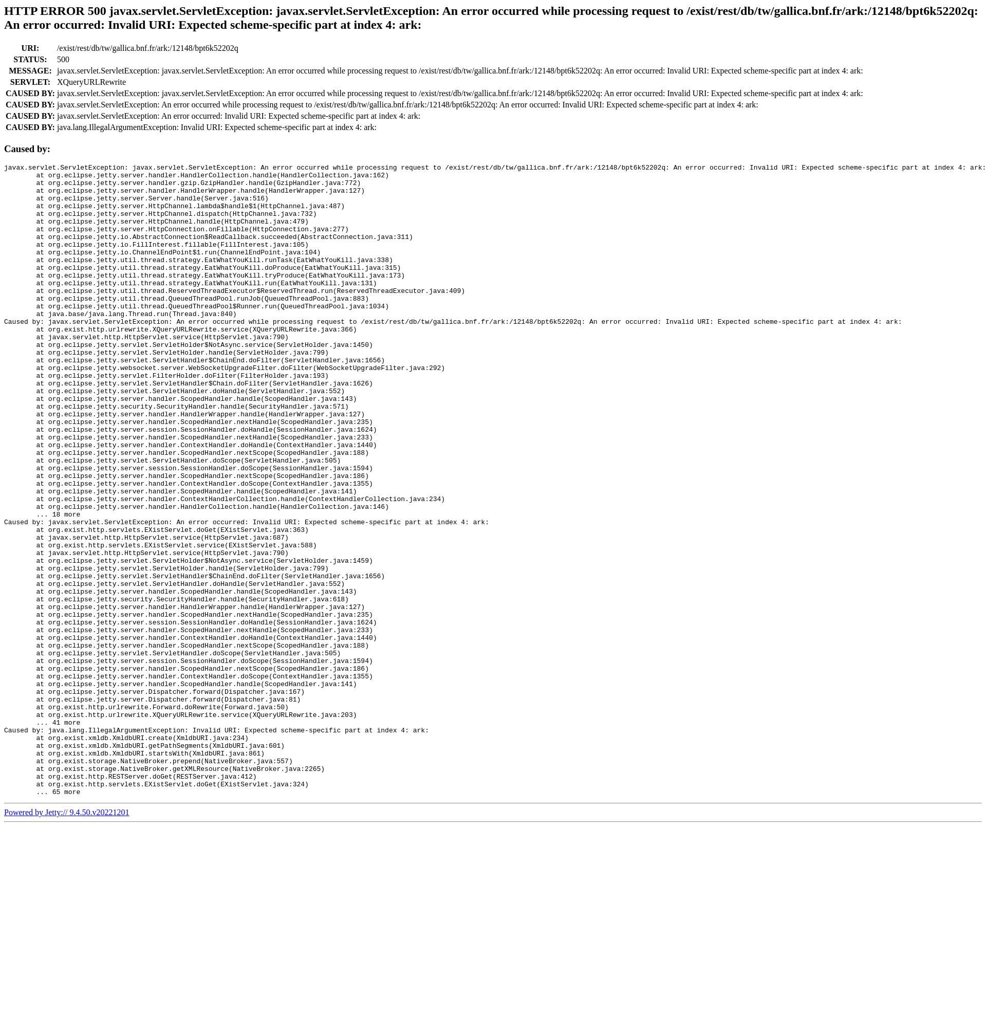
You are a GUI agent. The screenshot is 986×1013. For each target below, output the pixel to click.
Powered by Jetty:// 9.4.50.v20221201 (66, 938)
